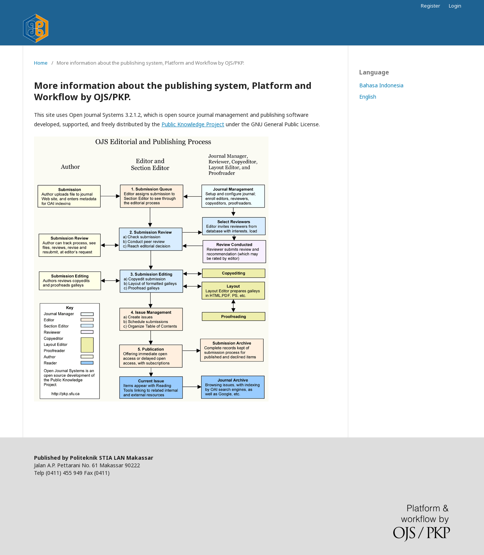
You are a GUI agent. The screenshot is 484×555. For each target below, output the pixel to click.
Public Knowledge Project (192, 124)
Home (41, 62)
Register (430, 5)
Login (455, 5)
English (367, 96)
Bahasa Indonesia (381, 85)
